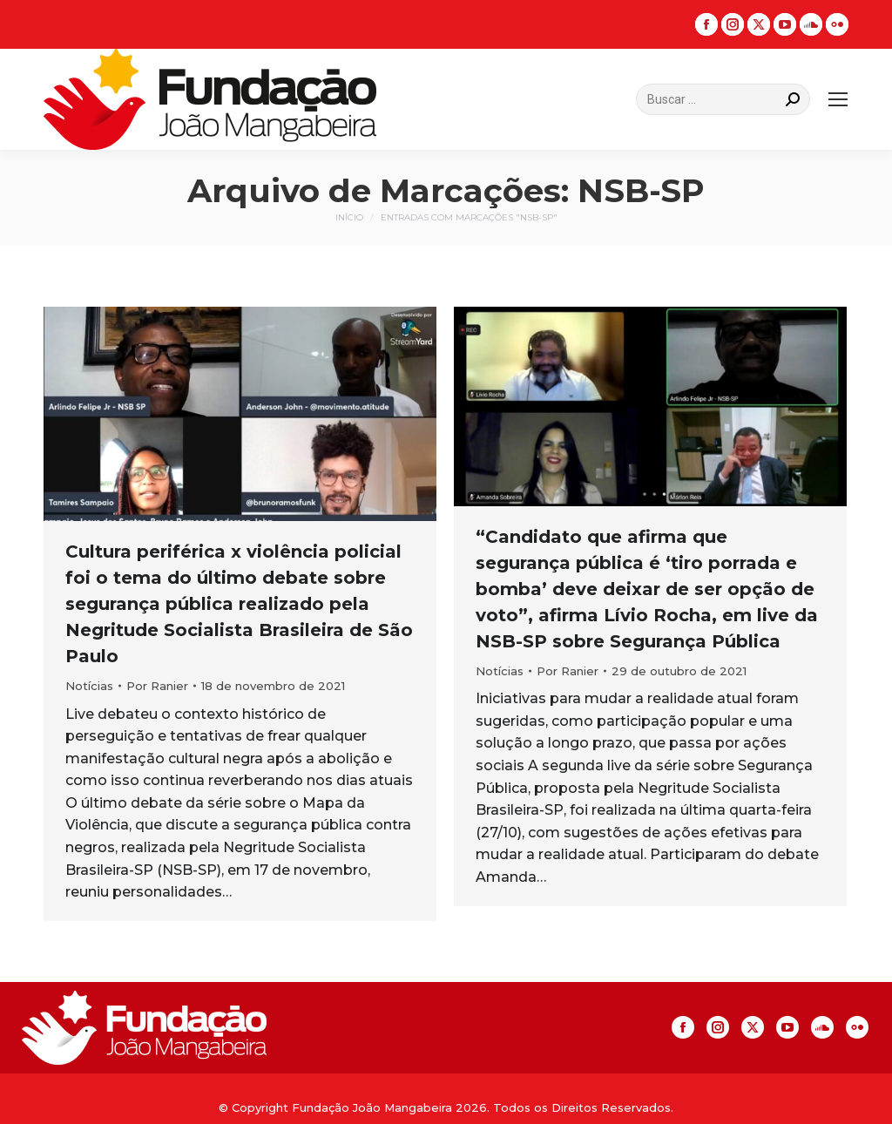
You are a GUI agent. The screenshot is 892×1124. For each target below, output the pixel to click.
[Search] (723, 99)
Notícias (89, 686)
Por (157, 686)
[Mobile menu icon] (838, 99)
